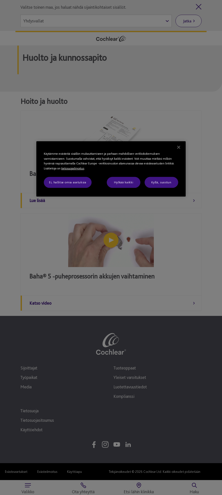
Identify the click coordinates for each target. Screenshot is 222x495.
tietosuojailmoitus (72, 168)
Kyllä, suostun (161, 182)
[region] (111, 169)
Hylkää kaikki (123, 182)
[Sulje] (178, 147)
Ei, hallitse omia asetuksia (67, 182)
